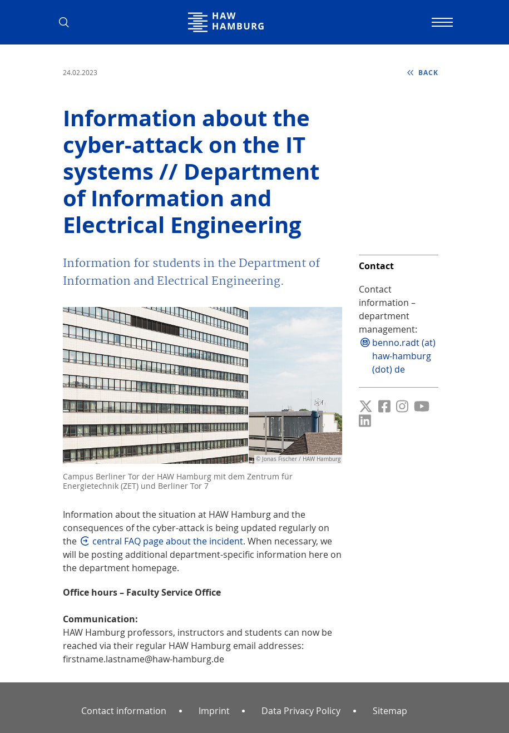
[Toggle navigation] (441, 22)
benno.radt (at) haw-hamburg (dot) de (404, 355)
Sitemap (390, 711)
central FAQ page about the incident (167, 541)
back (427, 72)
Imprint (214, 711)
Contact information (123, 711)
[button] (68, 22)
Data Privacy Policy (300, 711)
